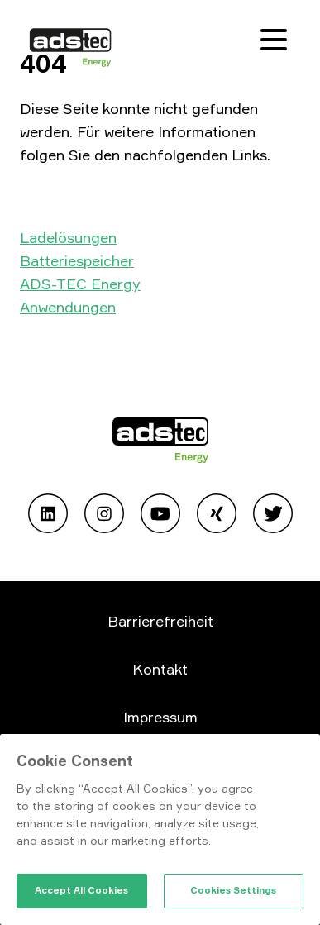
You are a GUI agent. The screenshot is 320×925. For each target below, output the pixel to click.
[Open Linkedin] (48, 516)
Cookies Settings (233, 890)
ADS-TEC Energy (80, 283)
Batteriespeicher (77, 260)
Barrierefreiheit (160, 621)
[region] (160, 829)
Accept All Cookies (81, 890)
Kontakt (160, 669)
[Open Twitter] (273, 516)
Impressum (160, 717)
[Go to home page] (160, 443)
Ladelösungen (68, 237)
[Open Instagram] (104, 516)
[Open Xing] (216, 516)
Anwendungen (68, 307)
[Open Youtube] (160, 516)
